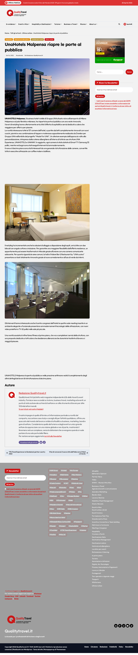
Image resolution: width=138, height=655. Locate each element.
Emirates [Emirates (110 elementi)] (63, 489)
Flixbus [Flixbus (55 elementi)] (72, 494)
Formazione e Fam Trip (100, 518)
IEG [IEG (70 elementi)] (52, 502)
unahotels (20, 57)
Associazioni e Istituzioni (100, 563)
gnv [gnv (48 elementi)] (62, 498)
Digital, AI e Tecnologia (100, 566)
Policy (121, 649)
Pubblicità (113, 649)
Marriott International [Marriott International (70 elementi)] (74, 506)
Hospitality (9, 39)
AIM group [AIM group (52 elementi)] (54, 472)
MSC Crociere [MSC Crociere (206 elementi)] (73, 511)
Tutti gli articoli (15, 33)
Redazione (103, 649)
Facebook (30, 598)
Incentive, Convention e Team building (105, 524)
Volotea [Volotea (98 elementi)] (83, 532)
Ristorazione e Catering (100, 554)
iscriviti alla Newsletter (53, 438)
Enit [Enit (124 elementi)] (79, 489)
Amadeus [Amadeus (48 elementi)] (54, 477)
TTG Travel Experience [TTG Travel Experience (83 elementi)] (69, 532)
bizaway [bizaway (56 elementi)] (53, 481)
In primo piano (97, 558)
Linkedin (22, 598)
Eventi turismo (97, 515)
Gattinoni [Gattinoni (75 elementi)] (54, 498)
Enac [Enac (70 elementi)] (72, 489)
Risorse (83, 24)
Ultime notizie (27, 33)
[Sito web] (44, 444)
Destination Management (101, 542)
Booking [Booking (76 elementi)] (75, 481)
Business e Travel (71, 24)
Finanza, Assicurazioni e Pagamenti (104, 569)
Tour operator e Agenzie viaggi (103, 578)
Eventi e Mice (23, 24)
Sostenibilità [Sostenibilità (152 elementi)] (74, 528)
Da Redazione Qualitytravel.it (34, 57)
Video (94, 482)
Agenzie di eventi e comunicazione (104, 491)
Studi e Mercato (97, 506)
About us (93, 24)
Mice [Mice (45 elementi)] (52, 511)
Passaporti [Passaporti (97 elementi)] (78, 524)
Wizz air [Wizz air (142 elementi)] (63, 536)
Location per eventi (37, 39)
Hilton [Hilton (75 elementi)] (85, 498)
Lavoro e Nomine (98, 500)
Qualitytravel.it (19, 632)
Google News (9, 598)
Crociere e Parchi (98, 536)
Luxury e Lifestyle (98, 572)
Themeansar (61, 651)
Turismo (57, 24)
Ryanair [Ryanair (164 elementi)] (53, 528)
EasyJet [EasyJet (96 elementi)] (53, 489)
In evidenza (11, 24)
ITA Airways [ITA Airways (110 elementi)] (61, 502)
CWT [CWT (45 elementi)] (66, 485)
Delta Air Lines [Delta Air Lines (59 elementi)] (77, 485)
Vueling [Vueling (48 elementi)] (53, 536)
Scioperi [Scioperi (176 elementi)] (62, 528)
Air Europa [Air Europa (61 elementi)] (74, 472)
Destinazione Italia (99, 539)
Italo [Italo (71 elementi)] (71, 502)
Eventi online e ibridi (99, 512)
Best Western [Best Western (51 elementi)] (77, 477)
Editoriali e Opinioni (99, 476)
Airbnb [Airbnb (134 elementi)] (64, 472)
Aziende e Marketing (99, 494)
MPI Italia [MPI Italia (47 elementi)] (61, 511)
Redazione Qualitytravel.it (32, 394)
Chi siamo (94, 649)
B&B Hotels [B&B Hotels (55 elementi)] (64, 477)
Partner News (97, 479)
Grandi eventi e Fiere (99, 521)
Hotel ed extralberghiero (22, 39)
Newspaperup (49, 651)
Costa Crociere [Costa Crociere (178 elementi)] (55, 485)
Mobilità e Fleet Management (102, 503)
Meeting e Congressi (99, 530)
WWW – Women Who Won (101, 485)
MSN (17, 598)
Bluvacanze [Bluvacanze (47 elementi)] (64, 481)
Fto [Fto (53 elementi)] (80, 494)
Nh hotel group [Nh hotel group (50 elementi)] (56, 515)
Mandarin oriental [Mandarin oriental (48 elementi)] (57, 506)
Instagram (8, 601)
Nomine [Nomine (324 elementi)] (67, 515)
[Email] (40, 444)
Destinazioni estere (99, 545)
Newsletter (129, 649)
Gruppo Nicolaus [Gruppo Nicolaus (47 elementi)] (73, 498)
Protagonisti (96, 575)
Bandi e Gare (96, 497)
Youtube (37, 598)
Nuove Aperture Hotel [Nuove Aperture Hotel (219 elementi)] (58, 519)
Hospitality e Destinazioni (42, 24)
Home (7, 33)
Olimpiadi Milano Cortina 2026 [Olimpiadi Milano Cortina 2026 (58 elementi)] (60, 524)
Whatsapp (38, 595)
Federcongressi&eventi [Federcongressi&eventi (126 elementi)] (58, 494)
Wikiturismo (96, 584)
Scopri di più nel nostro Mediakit (31, 411)
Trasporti (95, 581)
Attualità (95, 473)
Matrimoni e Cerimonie (100, 527)
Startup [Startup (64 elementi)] (84, 528)
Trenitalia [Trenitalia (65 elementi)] (54, 532)
